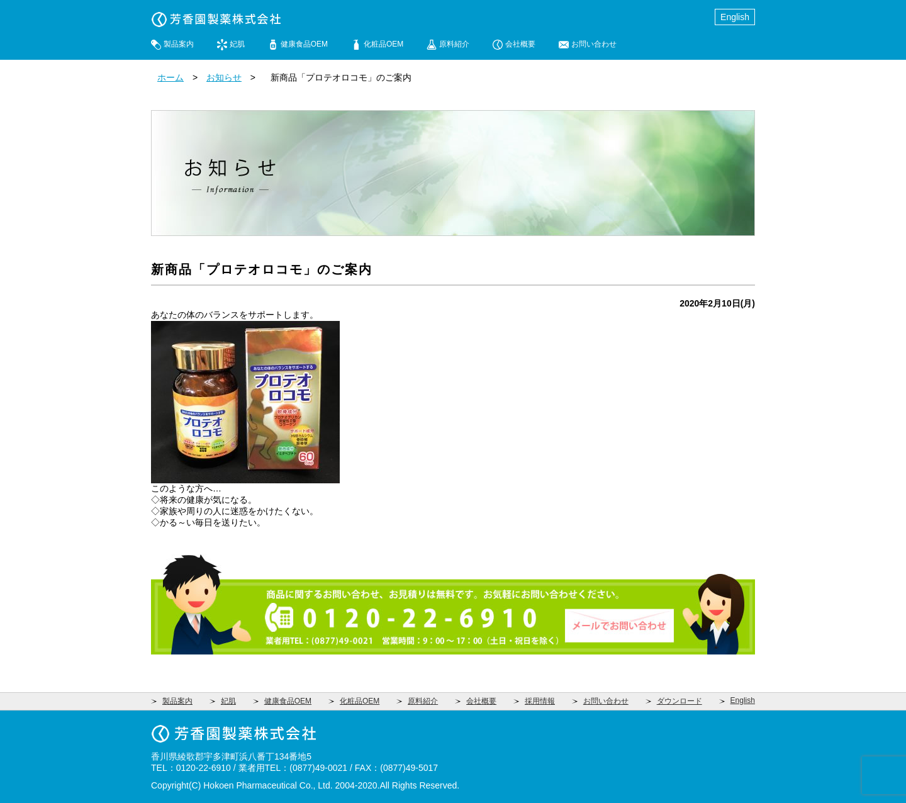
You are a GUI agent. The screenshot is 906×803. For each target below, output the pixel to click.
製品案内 (179, 44)
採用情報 (540, 701)
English (734, 17)
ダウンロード (679, 701)
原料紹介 (454, 44)
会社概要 (520, 44)
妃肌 (237, 44)
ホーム (170, 77)
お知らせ (224, 77)
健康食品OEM (304, 44)
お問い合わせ (594, 44)
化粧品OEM (383, 44)
